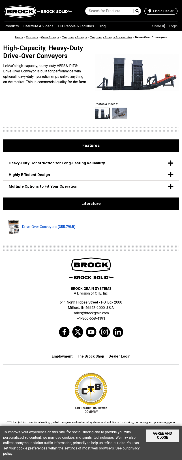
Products (11, 26)
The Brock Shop (90, 356)
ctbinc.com (26, 422)
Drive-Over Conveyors (42, 227)
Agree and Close (162, 435)
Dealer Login (119, 356)
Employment (62, 356)
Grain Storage (50, 37)
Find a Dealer (160, 11)
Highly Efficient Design (91, 175)
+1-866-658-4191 (91, 318)
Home (19, 37)
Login (173, 26)
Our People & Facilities (76, 26)
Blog (102, 26)
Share (158, 26)
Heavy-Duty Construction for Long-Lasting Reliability (91, 163)
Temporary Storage (74, 37)
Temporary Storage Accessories (111, 37)
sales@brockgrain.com (91, 313)
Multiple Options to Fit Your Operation (91, 186)
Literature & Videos (38, 26)
